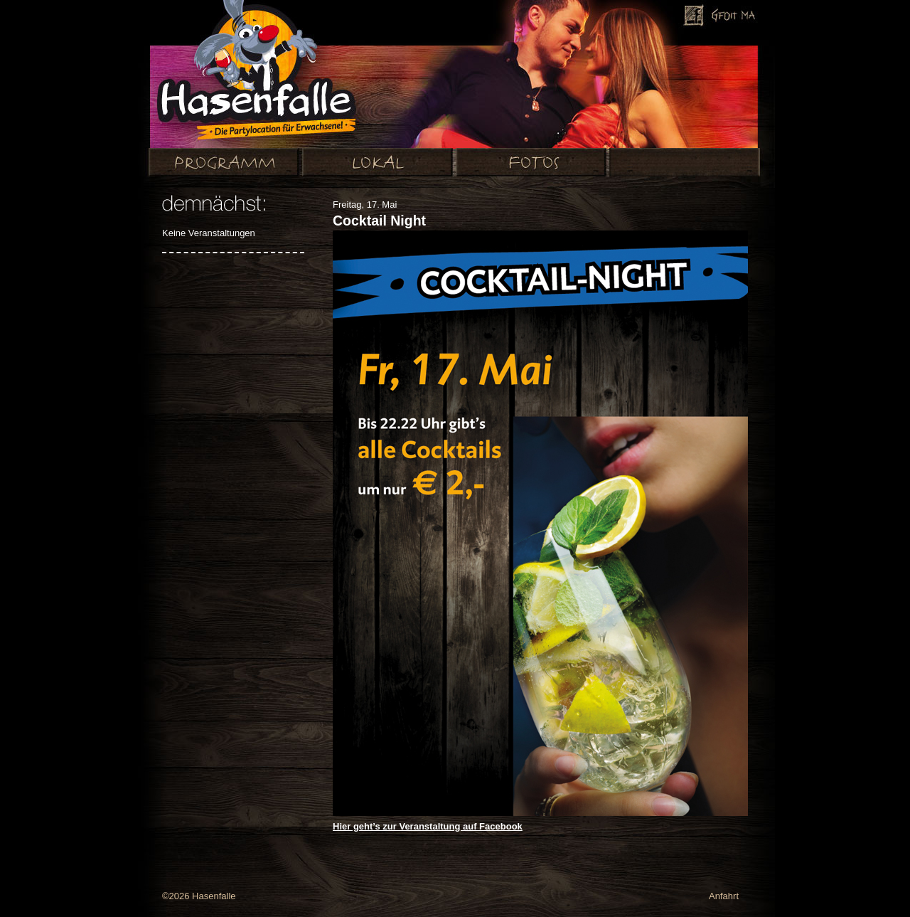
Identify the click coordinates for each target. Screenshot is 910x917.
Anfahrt (724, 896)
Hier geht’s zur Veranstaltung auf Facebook (428, 826)
